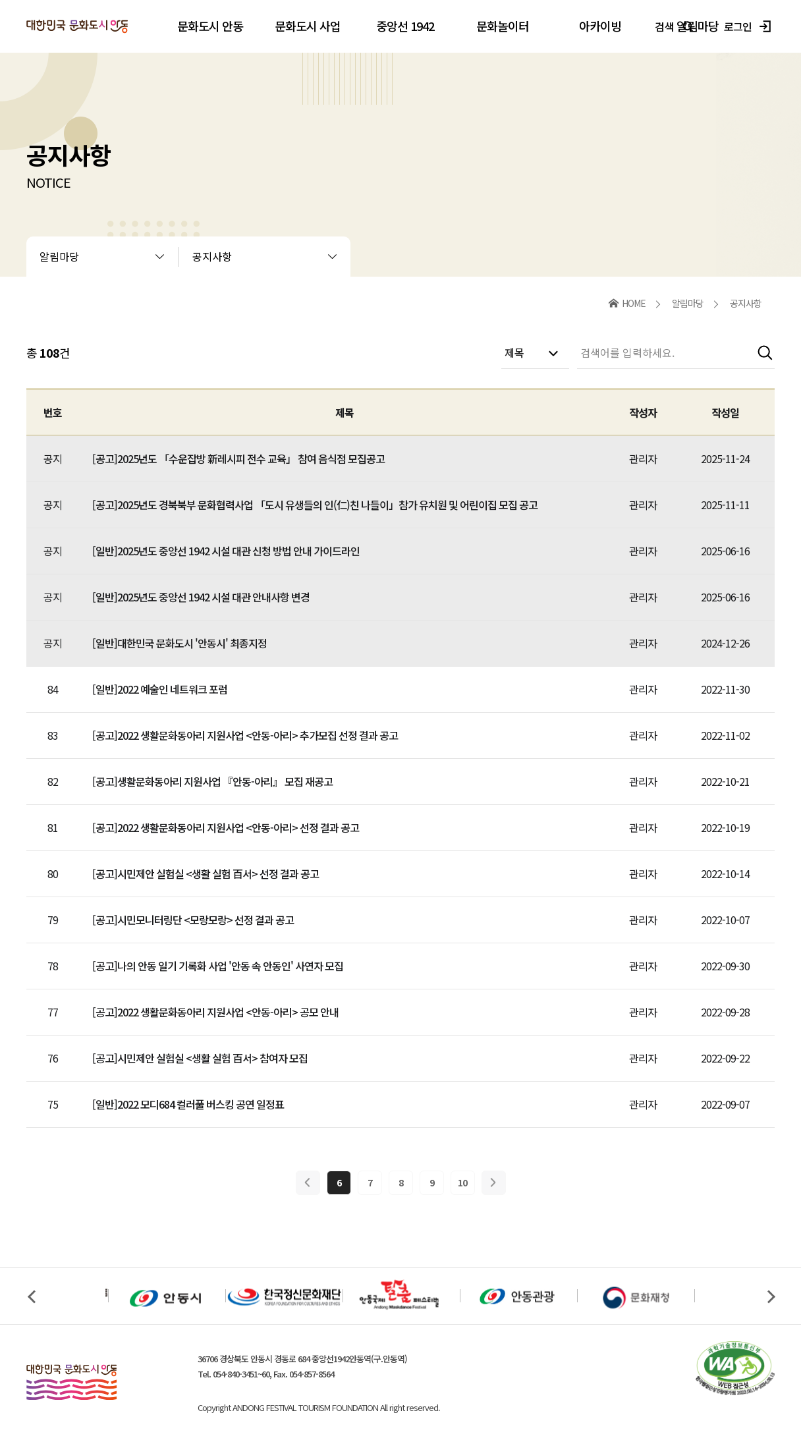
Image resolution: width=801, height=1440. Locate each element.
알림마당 (59, 256)
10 (462, 1182)
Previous (30, 1296)
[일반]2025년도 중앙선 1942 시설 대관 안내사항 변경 (201, 597)
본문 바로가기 (0, 0)
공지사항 (212, 256)
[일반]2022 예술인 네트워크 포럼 (159, 689)
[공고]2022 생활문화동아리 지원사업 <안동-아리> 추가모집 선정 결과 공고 (245, 735)
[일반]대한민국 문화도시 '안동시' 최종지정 (179, 643)
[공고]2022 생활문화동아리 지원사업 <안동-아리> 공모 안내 (215, 1012)
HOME (634, 303)
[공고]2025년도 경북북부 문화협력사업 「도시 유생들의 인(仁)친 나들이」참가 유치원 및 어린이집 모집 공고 (315, 504)
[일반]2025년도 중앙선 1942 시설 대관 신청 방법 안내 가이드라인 (226, 551)
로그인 (749, 26)
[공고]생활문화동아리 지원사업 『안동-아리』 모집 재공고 (212, 781)
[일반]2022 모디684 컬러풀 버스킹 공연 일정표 (188, 1104)
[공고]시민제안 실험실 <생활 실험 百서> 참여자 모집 (200, 1058)
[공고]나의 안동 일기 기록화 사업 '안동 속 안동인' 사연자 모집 (217, 966)
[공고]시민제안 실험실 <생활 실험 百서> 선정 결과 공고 (205, 873)
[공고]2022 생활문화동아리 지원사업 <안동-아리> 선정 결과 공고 (225, 827)
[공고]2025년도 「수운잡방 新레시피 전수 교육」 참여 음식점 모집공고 (238, 458)
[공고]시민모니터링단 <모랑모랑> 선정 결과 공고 (193, 920)
